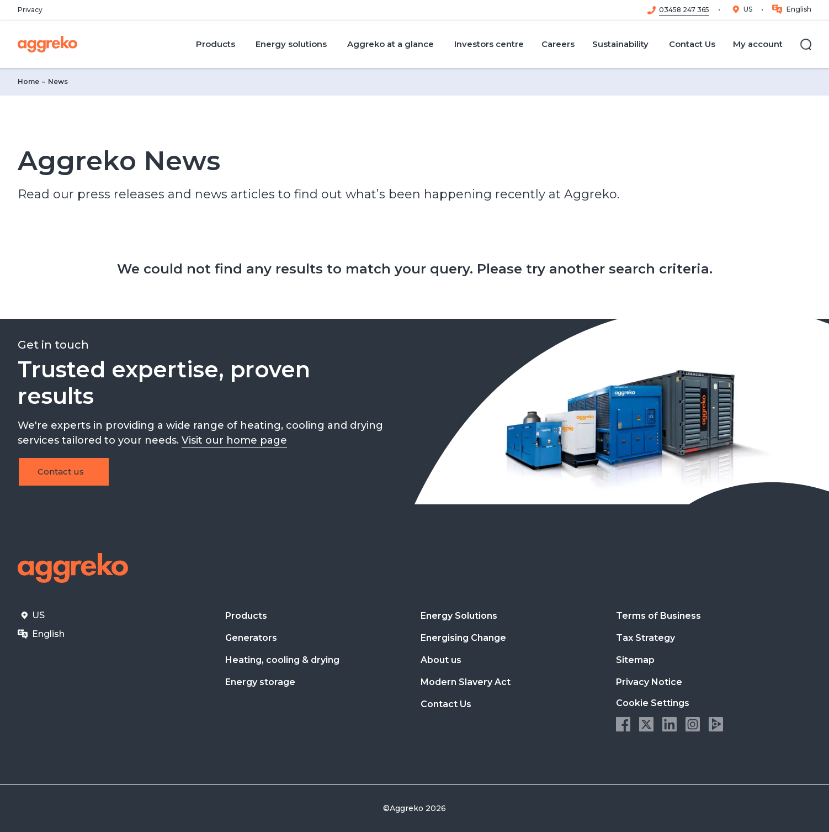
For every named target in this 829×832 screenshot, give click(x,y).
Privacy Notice (649, 682)
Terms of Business (658, 615)
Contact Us (446, 704)
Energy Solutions (459, 615)
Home (28, 81)
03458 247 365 (684, 10)
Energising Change (463, 638)
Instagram (692, 724)
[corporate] (47, 44)
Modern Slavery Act (466, 682)
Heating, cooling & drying (282, 660)
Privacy (30, 10)
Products (246, 615)
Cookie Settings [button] (652, 703)
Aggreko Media (716, 724)
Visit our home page (234, 440)
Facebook (623, 724)
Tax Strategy (645, 638)
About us (441, 660)
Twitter (646, 724)
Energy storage (260, 682)
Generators (251, 638)
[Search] (806, 44)
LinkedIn (669, 724)
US (747, 9)
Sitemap (635, 660)
